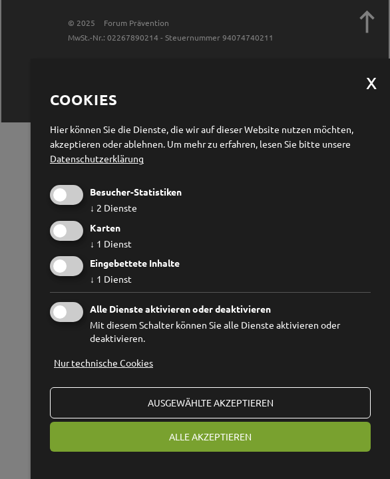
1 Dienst (111, 243)
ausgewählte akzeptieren (211, 402)
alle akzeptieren (210, 436)
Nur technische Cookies (103, 363)
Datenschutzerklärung (97, 158)
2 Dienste (113, 208)
